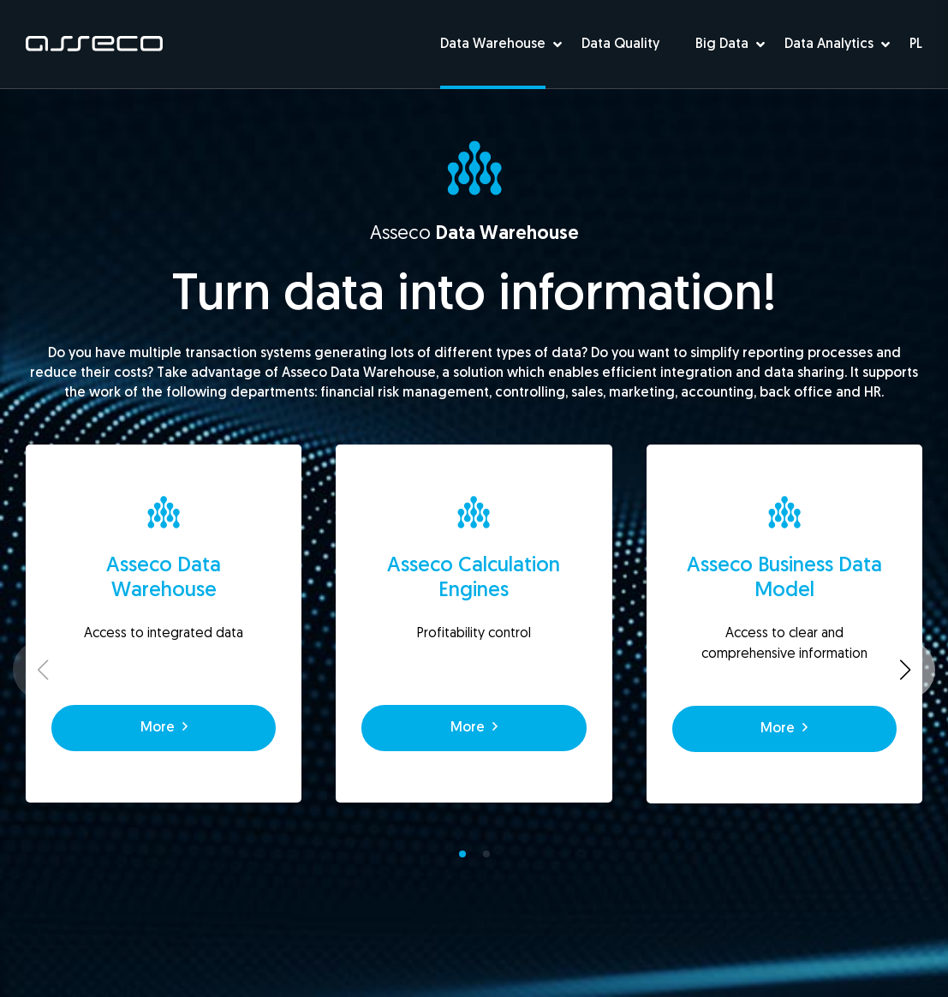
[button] (462, 854)
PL (915, 44)
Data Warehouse (493, 44)
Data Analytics (828, 44)
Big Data (721, 44)
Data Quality (620, 44)
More (164, 727)
